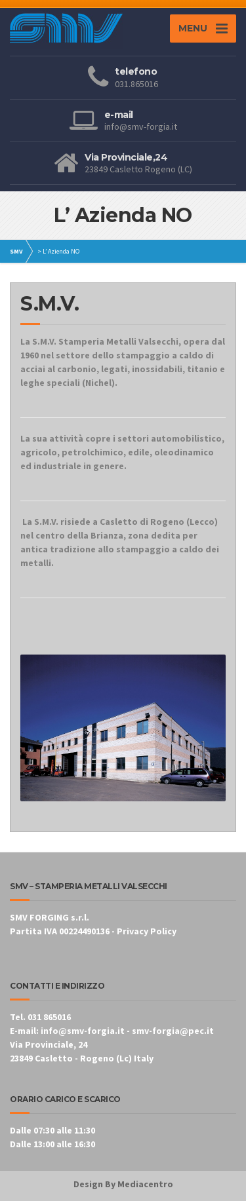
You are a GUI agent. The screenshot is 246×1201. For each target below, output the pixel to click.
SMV (16, 251)
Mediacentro (145, 1184)
